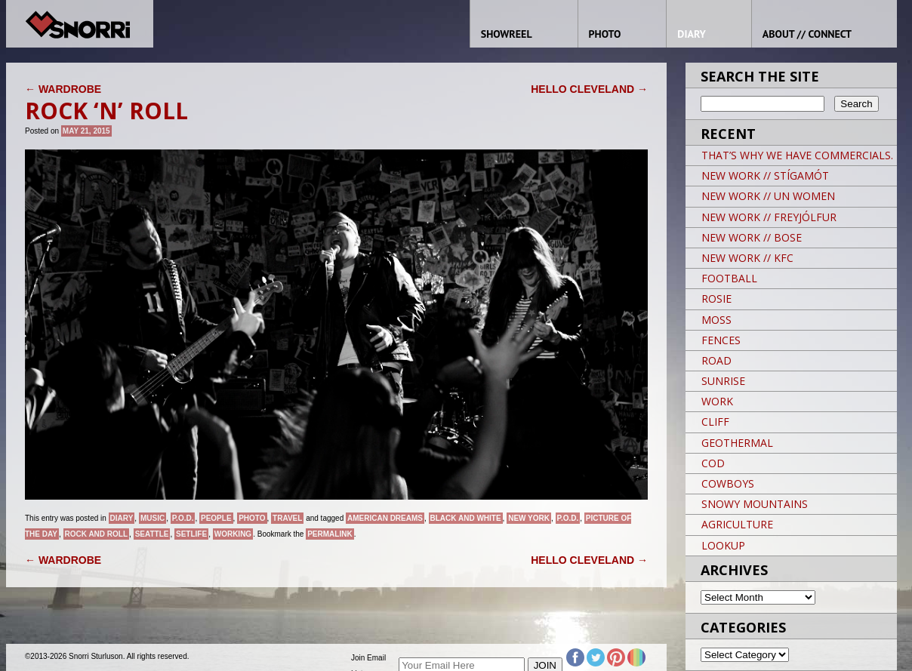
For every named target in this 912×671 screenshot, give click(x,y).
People (216, 518)
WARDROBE (63, 89)
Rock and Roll (96, 534)
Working (232, 534)
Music (152, 518)
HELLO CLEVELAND (589, 89)
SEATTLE (152, 534)
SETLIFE (191, 534)
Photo (252, 518)
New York (529, 518)
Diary (122, 518)
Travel (287, 518)
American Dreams (385, 518)
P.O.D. (183, 518)
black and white (465, 518)
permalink (329, 534)
